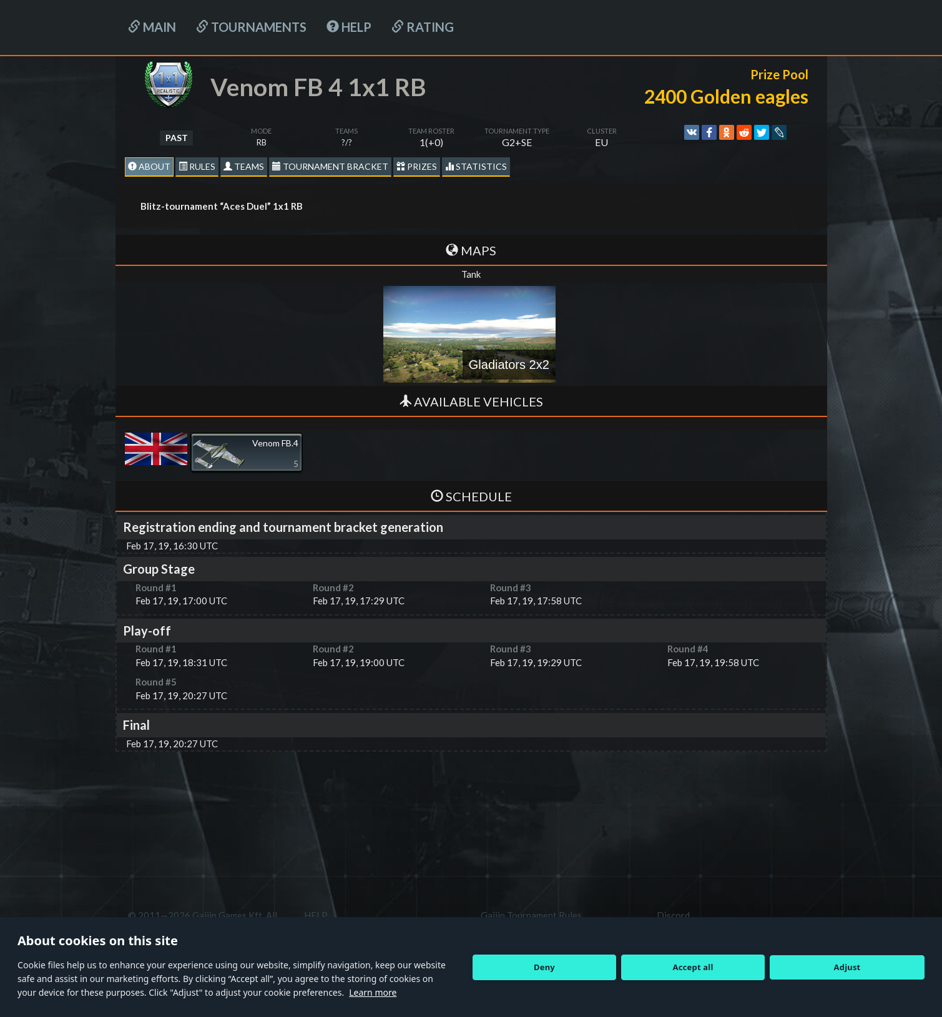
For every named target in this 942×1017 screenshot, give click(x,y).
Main (152, 26)
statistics (476, 166)
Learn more (372, 992)
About (149, 166)
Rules (197, 166)
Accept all (693, 967)
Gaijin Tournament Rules (531, 915)
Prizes (416, 166)
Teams (243, 166)
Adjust (847, 967)
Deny (544, 967)
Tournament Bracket (330, 166)
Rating (422, 26)
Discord (673, 915)
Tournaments (251, 26)
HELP (348, 26)
